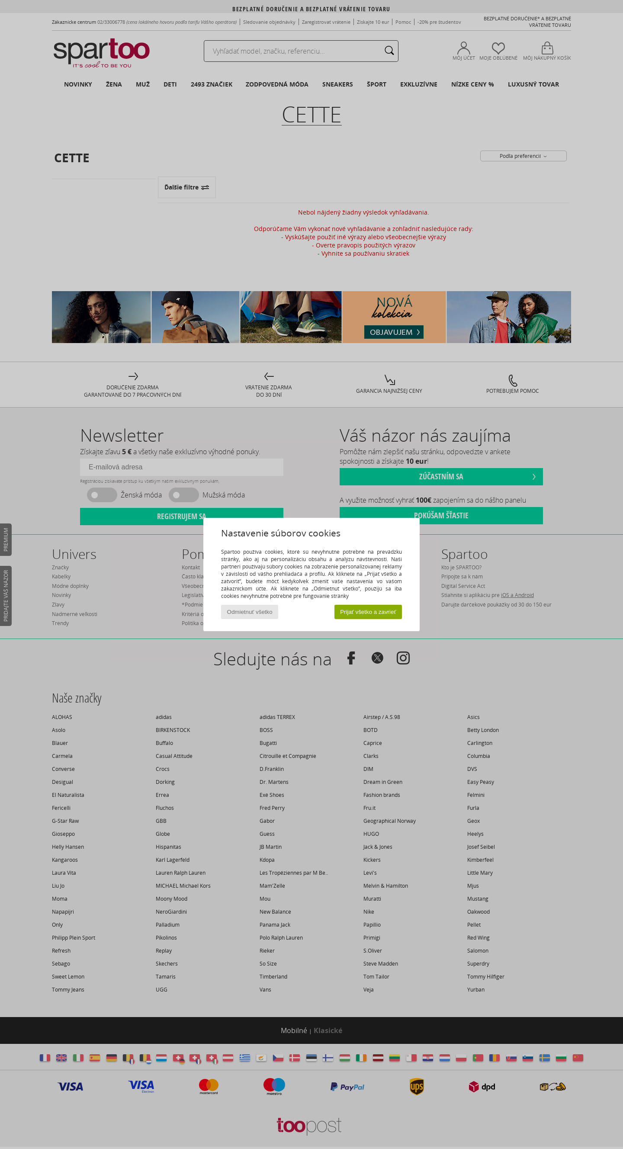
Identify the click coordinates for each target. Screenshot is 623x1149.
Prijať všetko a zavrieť (368, 612)
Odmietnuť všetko (250, 612)
